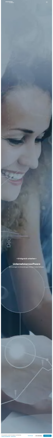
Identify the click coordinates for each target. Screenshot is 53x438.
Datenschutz (13, 436)
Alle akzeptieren (47, 435)
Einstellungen (30, 435)
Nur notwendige (39, 435)
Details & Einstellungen (5, 436)
